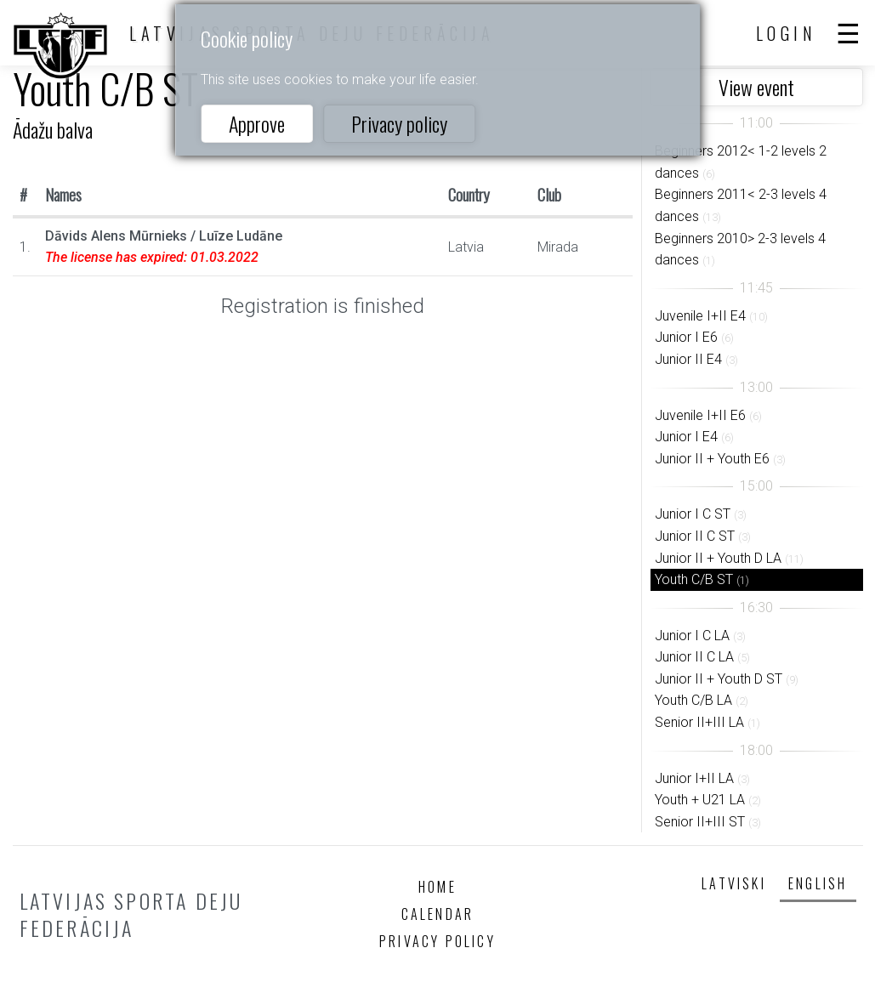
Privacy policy (399, 123)
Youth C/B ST (694, 579)
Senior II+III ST (700, 822)
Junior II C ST (695, 536)
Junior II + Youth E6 (712, 459)
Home (437, 887)
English (817, 883)
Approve (257, 123)
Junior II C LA (694, 657)
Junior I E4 (686, 437)
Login (786, 33)
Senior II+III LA (699, 722)
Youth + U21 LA (700, 800)
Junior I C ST (692, 514)
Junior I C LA (692, 635)
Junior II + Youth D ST (718, 679)
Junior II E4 (688, 359)
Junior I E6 (686, 337)
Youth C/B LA (693, 700)
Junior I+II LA (694, 778)
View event (756, 86)
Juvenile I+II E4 (700, 316)
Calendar (437, 914)
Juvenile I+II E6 (700, 415)
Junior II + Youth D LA (718, 558)
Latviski (734, 883)
